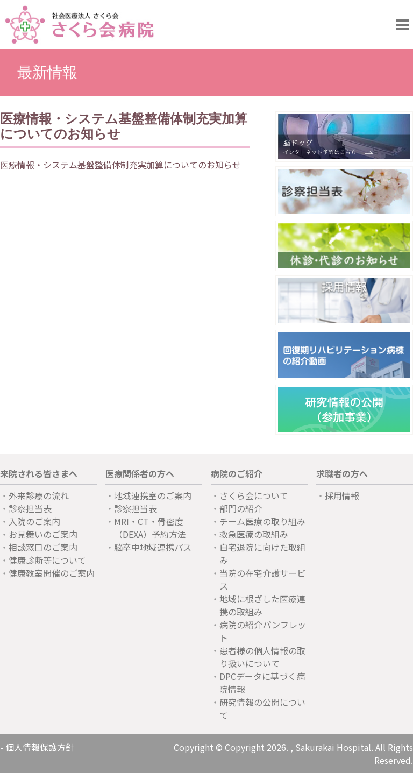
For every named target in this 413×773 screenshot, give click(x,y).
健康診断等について (47, 560)
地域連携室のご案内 (152, 495)
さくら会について (253, 495)
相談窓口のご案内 (43, 547)
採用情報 (342, 495)
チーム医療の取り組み (262, 521)
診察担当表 (30, 508)
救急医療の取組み (253, 534)
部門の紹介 (240, 508)
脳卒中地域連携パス (152, 547)
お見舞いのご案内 (43, 534)
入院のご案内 (34, 521)
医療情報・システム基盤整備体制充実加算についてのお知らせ (120, 164)
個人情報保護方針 (39, 747)
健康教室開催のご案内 (52, 572)
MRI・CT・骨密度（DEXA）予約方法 (150, 528)
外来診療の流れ (39, 495)
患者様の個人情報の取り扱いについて (262, 657)
